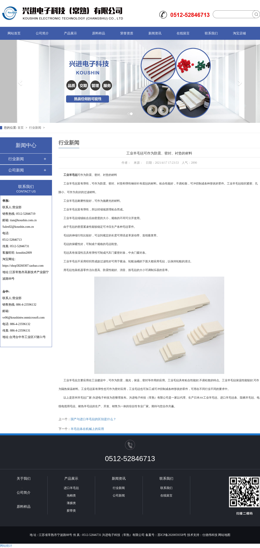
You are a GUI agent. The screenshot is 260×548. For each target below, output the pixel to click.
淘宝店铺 (239, 33)
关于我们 (24, 478)
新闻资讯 (154, 33)
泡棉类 (71, 495)
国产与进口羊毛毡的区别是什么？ (93, 419)
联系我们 (211, 33)
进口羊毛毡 (71, 488)
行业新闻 (35, 127)
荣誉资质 (126, 33)
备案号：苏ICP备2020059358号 (166, 535)
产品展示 (70, 33)
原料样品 (98, 33)
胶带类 (71, 510)
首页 (21, 127)
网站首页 (14, 33)
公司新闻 (16, 170)
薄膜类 (71, 503)
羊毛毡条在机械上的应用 (87, 429)
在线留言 (183, 33)
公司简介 (42, 33)
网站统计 (6, 545)
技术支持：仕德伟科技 (202, 535)
